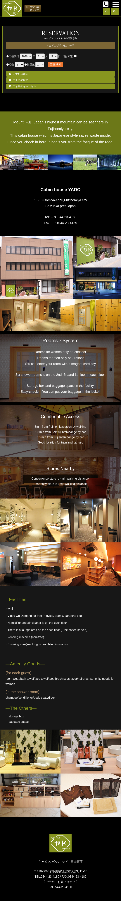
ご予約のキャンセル (24, 86)
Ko (106, 11)
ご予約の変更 (20, 80)
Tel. (60, 887)
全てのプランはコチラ (60, 45)
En (114, 11)
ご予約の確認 (20, 73)
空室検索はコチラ (34, 8)
